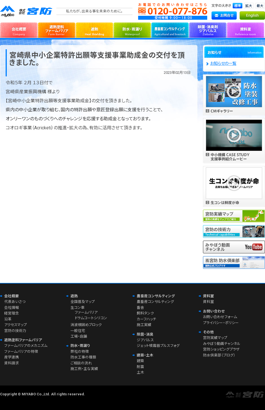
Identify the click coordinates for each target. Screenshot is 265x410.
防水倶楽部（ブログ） (219, 355)
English (252, 15)
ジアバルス (145, 340)
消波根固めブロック (86, 325)
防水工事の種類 (83, 357)
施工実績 (144, 325)
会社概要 (19, 29)
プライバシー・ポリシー (221, 323)
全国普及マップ (82, 302)
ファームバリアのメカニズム (25, 345)
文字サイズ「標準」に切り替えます (237, 5)
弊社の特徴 (79, 351)
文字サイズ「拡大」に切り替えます (249, 5)
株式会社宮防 (27, 11)
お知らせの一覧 (223, 63)
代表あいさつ (14, 302)
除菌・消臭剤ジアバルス (208, 29)
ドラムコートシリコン (91, 318)
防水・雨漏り (132, 29)
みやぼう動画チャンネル (221, 344)
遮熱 (94, 29)
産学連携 (11, 357)
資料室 (245, 29)
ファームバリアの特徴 (21, 351)
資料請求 (11, 363)
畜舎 (140, 307)
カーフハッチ (146, 319)
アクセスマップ (15, 325)
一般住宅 (77, 331)
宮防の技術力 (15, 331)
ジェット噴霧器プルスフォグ (158, 345)
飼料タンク (145, 313)
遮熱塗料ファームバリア (57, 29)
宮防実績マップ (215, 338)
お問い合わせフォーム (220, 317)
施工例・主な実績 (84, 369)
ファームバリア (86, 312)
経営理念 (11, 313)
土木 (140, 372)
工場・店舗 (78, 336)
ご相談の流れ (81, 363)
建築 (140, 361)
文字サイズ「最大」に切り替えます (260, 5)
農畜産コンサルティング (170, 29)
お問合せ (224, 15)
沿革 (8, 319)
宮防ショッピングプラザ (221, 349)
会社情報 (11, 307)
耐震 (140, 367)
